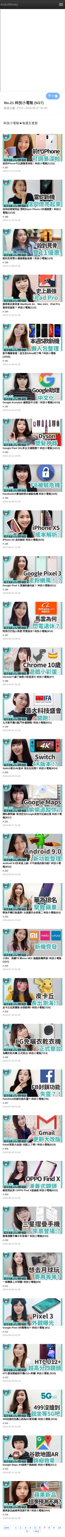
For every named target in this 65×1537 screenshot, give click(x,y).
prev (7, 1527)
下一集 (53, 96)
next (36, 1531)
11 (27, 1531)
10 (59, 1527)
